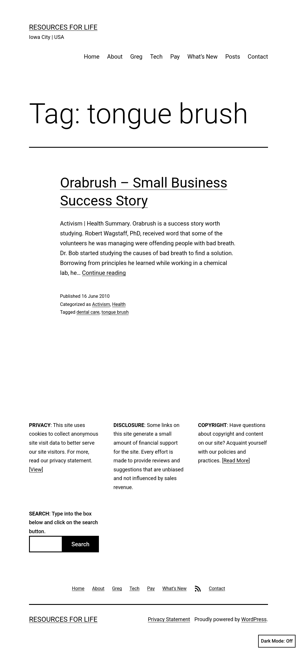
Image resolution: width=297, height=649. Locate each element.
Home (91, 56)
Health (119, 304)
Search (80, 544)
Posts (232, 56)
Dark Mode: (277, 641)
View (36, 469)
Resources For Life (63, 27)
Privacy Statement (169, 619)
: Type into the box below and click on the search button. (63, 522)
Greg (136, 56)
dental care (88, 312)
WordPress (254, 619)
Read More (236, 460)
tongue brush (115, 312)
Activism (101, 304)
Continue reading (104, 272)
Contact (258, 56)
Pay (175, 56)
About (114, 56)
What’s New (202, 56)
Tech (156, 56)
